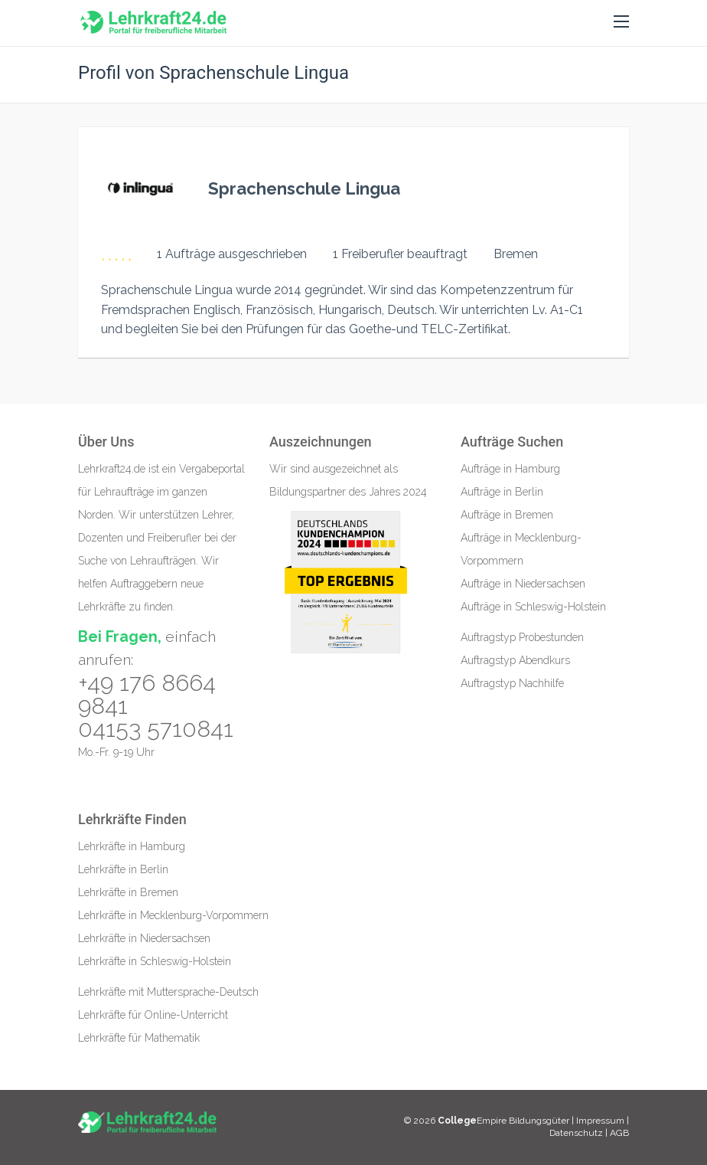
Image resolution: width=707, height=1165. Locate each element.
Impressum (601, 1120)
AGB (619, 1132)
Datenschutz (576, 1132)
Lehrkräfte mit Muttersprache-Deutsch (168, 992)
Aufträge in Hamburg (510, 469)
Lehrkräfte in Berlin (123, 869)
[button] (621, 22)
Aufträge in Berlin (502, 492)
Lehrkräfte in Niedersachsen (144, 938)
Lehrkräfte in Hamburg (131, 846)
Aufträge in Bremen (507, 515)
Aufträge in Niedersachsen (523, 584)
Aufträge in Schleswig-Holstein (533, 606)
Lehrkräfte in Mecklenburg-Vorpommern (173, 915)
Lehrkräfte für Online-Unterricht (153, 1015)
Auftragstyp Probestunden (522, 637)
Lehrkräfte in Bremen (128, 892)
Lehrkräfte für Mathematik (139, 1038)
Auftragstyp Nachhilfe (512, 683)
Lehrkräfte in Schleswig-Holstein (154, 961)
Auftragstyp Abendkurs (515, 660)
